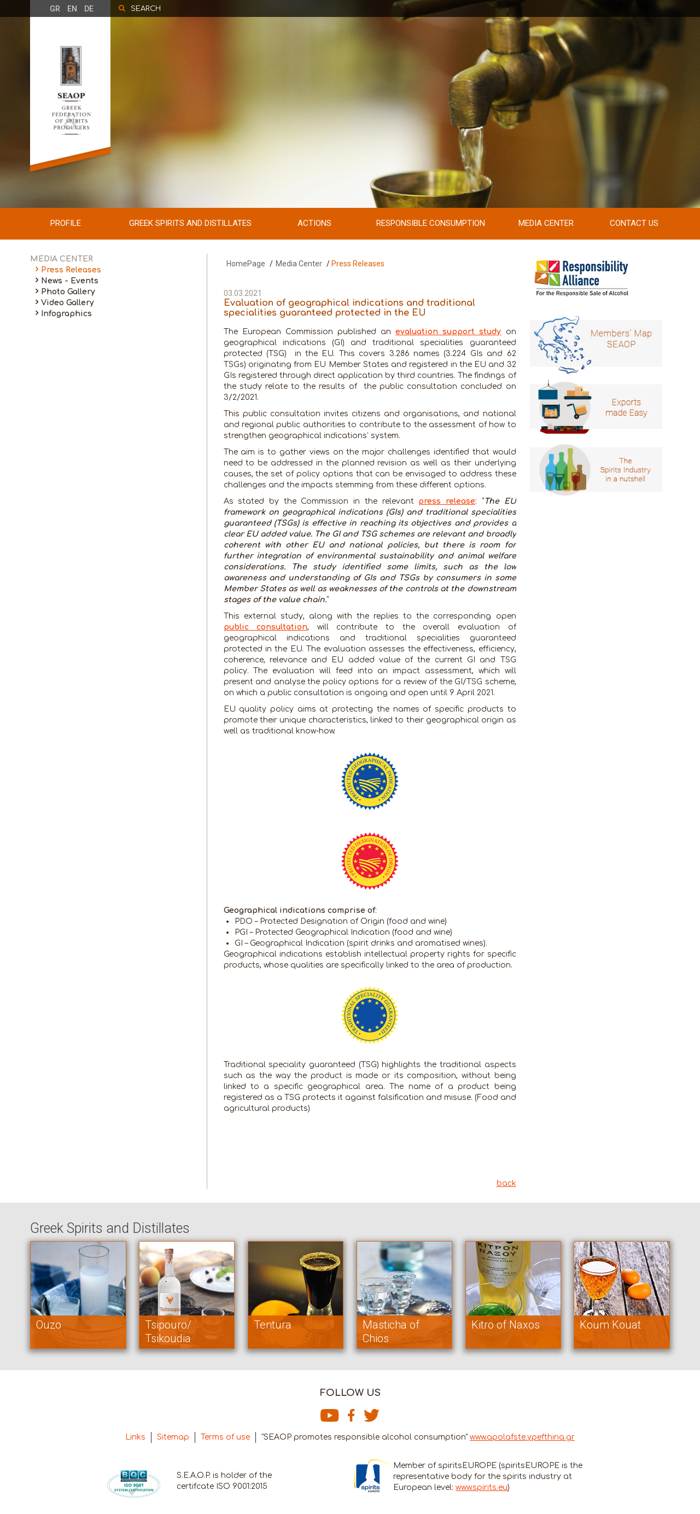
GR (55, 8)
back (506, 1183)
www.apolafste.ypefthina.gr (522, 1437)
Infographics (66, 314)
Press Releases (71, 270)
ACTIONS (314, 223)
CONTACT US (634, 223)
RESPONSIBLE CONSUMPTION (430, 223)
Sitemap (173, 1437)
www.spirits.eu (482, 1487)
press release (446, 501)
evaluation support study (448, 332)
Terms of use (225, 1437)
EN (72, 8)
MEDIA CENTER (546, 223)
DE (89, 8)
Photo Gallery (68, 292)
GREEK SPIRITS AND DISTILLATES (190, 223)
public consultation (266, 627)
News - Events (69, 281)
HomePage (245, 263)
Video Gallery (67, 303)
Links (135, 1437)
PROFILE (65, 223)
